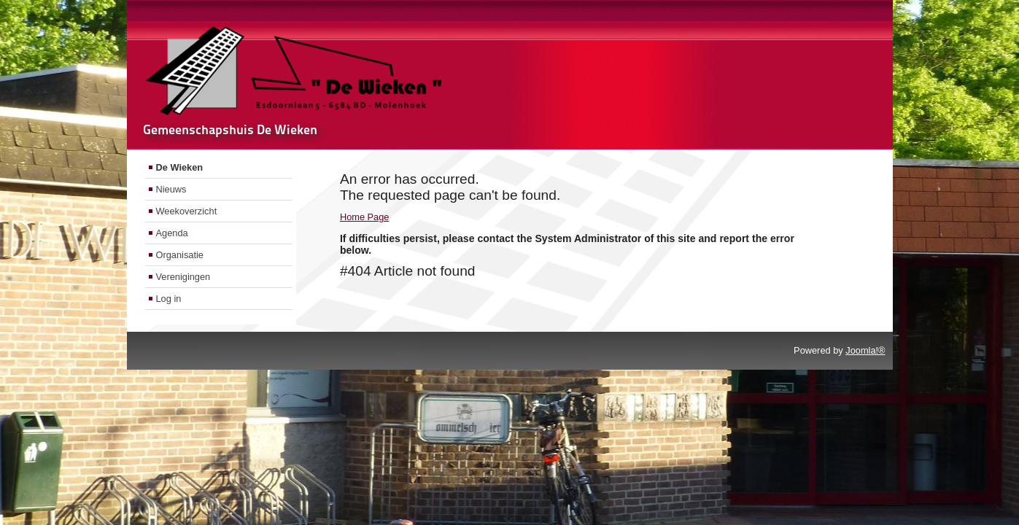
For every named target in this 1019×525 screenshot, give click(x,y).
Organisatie (180, 254)
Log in (169, 298)
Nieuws (171, 189)
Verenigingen (183, 276)
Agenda (172, 233)
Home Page (365, 216)
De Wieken (180, 167)
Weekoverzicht (186, 211)
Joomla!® (865, 350)
